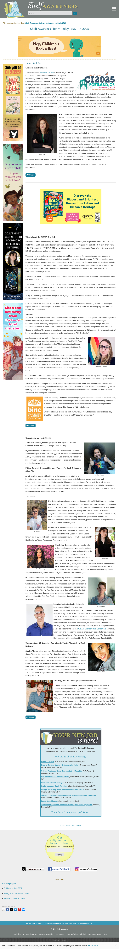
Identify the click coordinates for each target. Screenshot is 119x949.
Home (14, 934)
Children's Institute (46, 72)
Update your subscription (83, 923)
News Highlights (9, 884)
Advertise (34, 934)
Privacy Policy (102, 934)
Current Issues (60, 934)
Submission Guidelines (46, 934)
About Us (20, 934)
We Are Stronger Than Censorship (92, 629)
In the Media (70, 934)
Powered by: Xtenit (59, 940)
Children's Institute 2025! (13, 888)
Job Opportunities (90, 934)
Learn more (93, 945)
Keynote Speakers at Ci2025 (14, 899)
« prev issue (65, 825)
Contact (27, 934)
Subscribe (79, 934)
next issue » (76, 825)
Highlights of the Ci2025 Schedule (16, 894)
